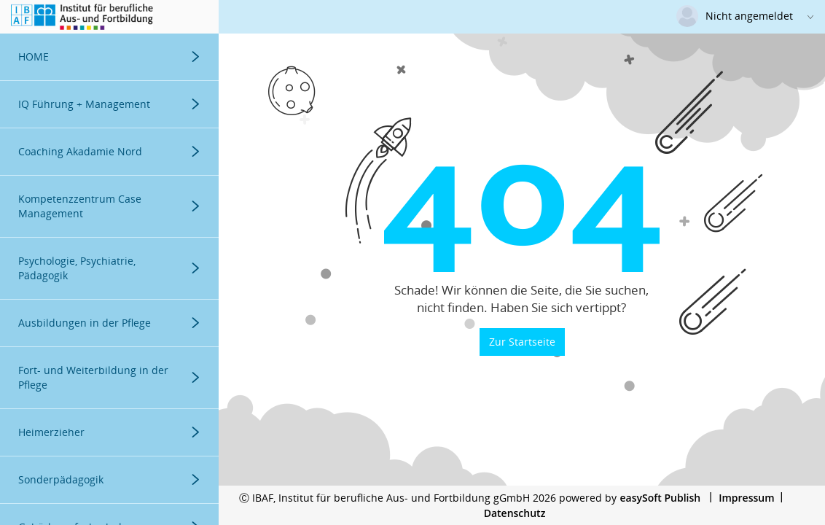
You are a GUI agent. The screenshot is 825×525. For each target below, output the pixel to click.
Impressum (746, 498)
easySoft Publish (659, 498)
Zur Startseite (522, 342)
